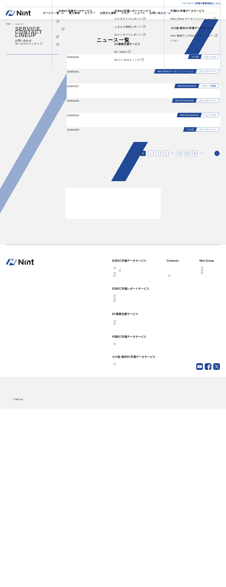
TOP (8, 24)
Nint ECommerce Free (102, 418)
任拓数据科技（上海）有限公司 (195, 423)
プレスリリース (21, 108)
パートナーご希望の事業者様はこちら (201, 3)
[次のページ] (217, 297)
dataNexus (91, 429)
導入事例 (74, 12)
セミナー (89, 12)
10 (179, 297)
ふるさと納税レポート (96, 458)
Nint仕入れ (91, 423)
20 (187, 297)
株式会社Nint (187, 412)
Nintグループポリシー (203, 578)
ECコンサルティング (96, 493)
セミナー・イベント (150, 418)
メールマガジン (148, 441)
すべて (14, 58)
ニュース (139, 12)
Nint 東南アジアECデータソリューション (105, 539)
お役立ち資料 (108, 12)
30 (195, 297)
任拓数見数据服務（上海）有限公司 (197, 418)
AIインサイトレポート (96, 464)
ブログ (125, 12)
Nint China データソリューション (101, 516)
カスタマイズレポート (96, 452)
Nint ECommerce (94, 412)
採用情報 (209, 571)
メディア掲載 (19, 95)
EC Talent (90, 487)
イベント (16, 83)
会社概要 (209, 564)
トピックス (18, 71)
